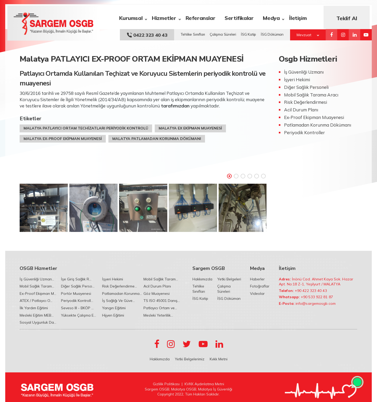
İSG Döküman (272, 33)
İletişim (300, 16)
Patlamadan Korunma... (122, 293)
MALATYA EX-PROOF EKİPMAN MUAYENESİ (63, 137)
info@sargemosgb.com (316, 303)
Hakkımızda (202, 279)
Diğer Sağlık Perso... (78, 286)
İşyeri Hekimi (112, 279)
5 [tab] (256, 174)
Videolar (257, 293)
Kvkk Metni (219, 359)
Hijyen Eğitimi (113, 315)
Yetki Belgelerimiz (189, 359)
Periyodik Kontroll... (77, 300)
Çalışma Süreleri (223, 33)
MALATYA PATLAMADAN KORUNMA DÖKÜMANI (156, 137)
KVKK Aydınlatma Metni (204, 384)
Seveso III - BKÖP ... (77, 308)
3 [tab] (243, 174)
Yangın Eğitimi (114, 308)
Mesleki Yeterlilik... (158, 315)
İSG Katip (248, 33)
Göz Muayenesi (156, 293)
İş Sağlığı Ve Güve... (118, 300)
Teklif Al (349, 17)
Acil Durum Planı (157, 286)
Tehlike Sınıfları (193, 33)
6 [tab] (263, 174)
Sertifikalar (241, 16)
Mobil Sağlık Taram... (160, 279)
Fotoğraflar (259, 286)
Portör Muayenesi (76, 293)
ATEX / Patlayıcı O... (36, 300)
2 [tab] (236, 174)
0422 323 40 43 (147, 34)
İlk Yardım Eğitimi (34, 308)
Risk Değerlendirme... (119, 286)
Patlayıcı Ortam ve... (160, 308)
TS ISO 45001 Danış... (161, 300)
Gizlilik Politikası (166, 384)
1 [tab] (229, 175)
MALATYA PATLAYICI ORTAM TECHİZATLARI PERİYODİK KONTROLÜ (86, 126)
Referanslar (202, 16)
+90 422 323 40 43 (311, 290)
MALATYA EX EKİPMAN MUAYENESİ (190, 126)
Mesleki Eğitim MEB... (37, 315)
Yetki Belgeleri (229, 279)
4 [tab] (249, 174)
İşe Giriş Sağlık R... (76, 279)
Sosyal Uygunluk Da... (38, 322)
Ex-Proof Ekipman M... (38, 293)
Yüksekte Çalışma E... (78, 315)
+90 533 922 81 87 (317, 297)
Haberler (257, 279)
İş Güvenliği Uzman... (37, 279)
